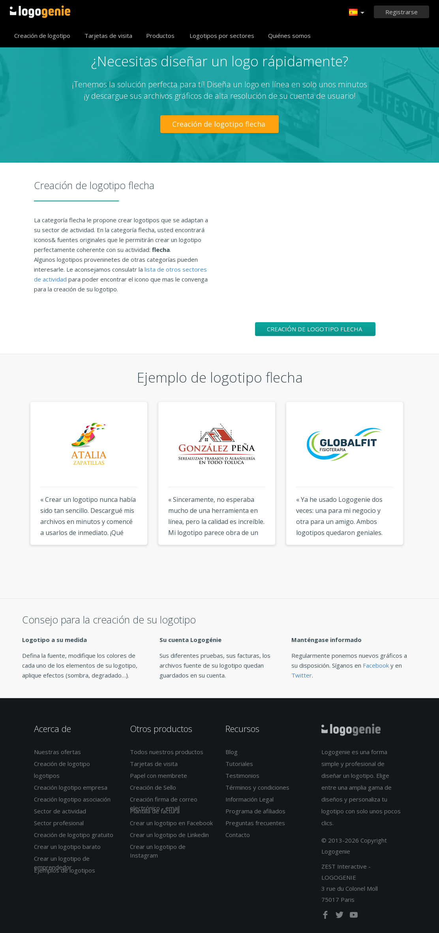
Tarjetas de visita (108, 35)
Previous (15, 488)
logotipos (47, 775)
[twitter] (340, 916)
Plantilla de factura (155, 811)
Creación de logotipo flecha (219, 124)
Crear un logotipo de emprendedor (62, 862)
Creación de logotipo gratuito (73, 835)
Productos (160, 35)
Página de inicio (40, 12)
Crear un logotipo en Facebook (171, 823)
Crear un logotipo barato (67, 846)
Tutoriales (239, 764)
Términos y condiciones (257, 787)
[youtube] (354, 916)
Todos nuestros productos (166, 752)
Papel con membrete (158, 775)
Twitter (301, 675)
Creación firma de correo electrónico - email (163, 803)
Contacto (237, 835)
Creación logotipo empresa (70, 787)
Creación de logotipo (42, 35)
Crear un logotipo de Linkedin (169, 835)
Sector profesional (59, 823)
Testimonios (242, 775)
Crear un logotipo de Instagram (158, 851)
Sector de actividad (60, 811)
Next (423, 488)
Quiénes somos (289, 35)
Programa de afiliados (255, 811)
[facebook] (326, 916)
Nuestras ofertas (57, 752)
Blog (231, 752)
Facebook (376, 665)
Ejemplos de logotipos (64, 870)
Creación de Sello (153, 787)
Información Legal (249, 799)
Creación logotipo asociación (72, 799)
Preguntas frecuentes (255, 823)
